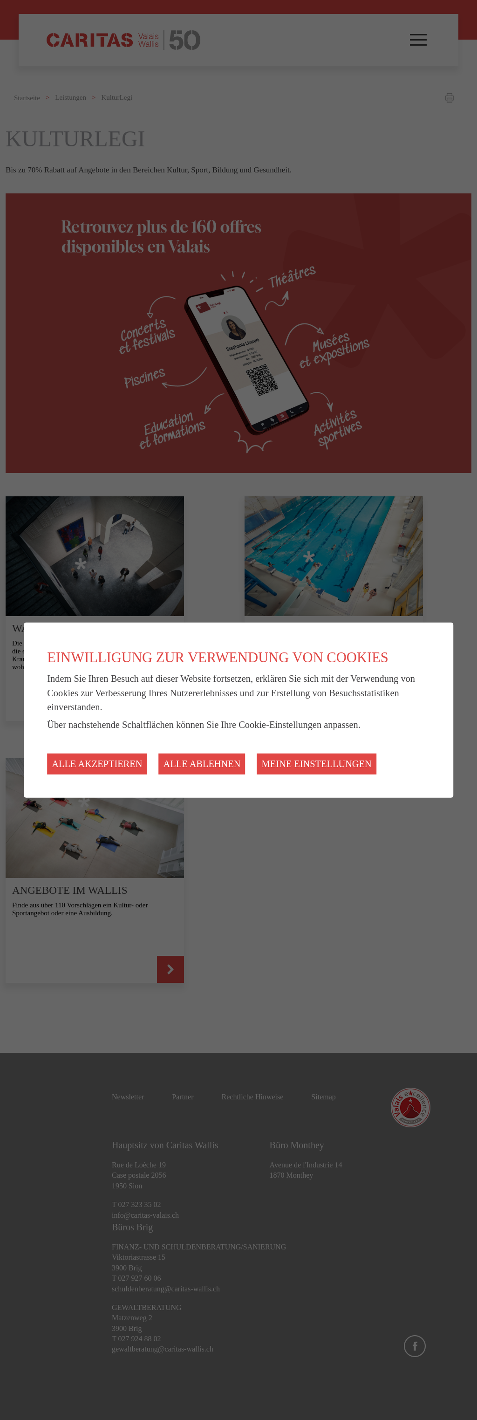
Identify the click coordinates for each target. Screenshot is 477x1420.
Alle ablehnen (202, 764)
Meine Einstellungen (317, 764)
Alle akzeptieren (97, 764)
